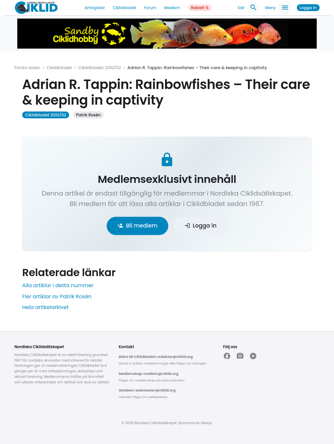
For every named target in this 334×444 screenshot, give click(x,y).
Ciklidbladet (124, 7)
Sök (248, 7)
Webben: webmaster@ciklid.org (147, 390)
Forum (150, 7)
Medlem (172, 7)
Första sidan (27, 68)
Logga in (308, 7)
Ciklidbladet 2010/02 (99, 68)
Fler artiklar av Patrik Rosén (57, 296)
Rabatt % (200, 7)
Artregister (94, 7)
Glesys (206, 423)
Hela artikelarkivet (45, 307)
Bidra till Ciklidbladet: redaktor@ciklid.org (156, 356)
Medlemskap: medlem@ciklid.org (148, 373)
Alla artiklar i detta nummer (58, 285)
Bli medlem (137, 225)
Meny (278, 7)
